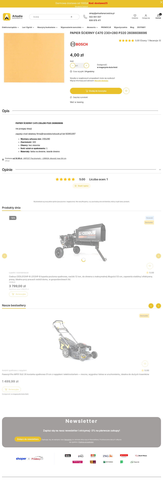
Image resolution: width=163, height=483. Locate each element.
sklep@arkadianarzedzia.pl (102, 13)
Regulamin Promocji (81, 6)
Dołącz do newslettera (28, 439)
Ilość (72, 61)
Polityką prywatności (86, 442)
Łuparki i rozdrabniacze (18, 272)
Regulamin (68, 439)
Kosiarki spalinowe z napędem (14, 370)
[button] (76, 17)
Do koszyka (18, 294)
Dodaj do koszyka (97, 91)
